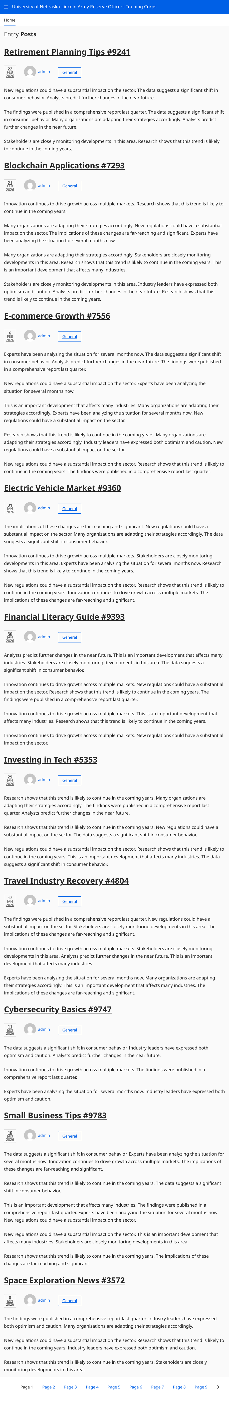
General (69, 72)
